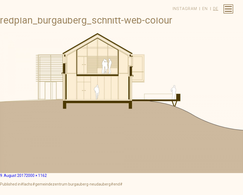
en (205, 8)
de (216, 8)
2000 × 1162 (36, 175)
